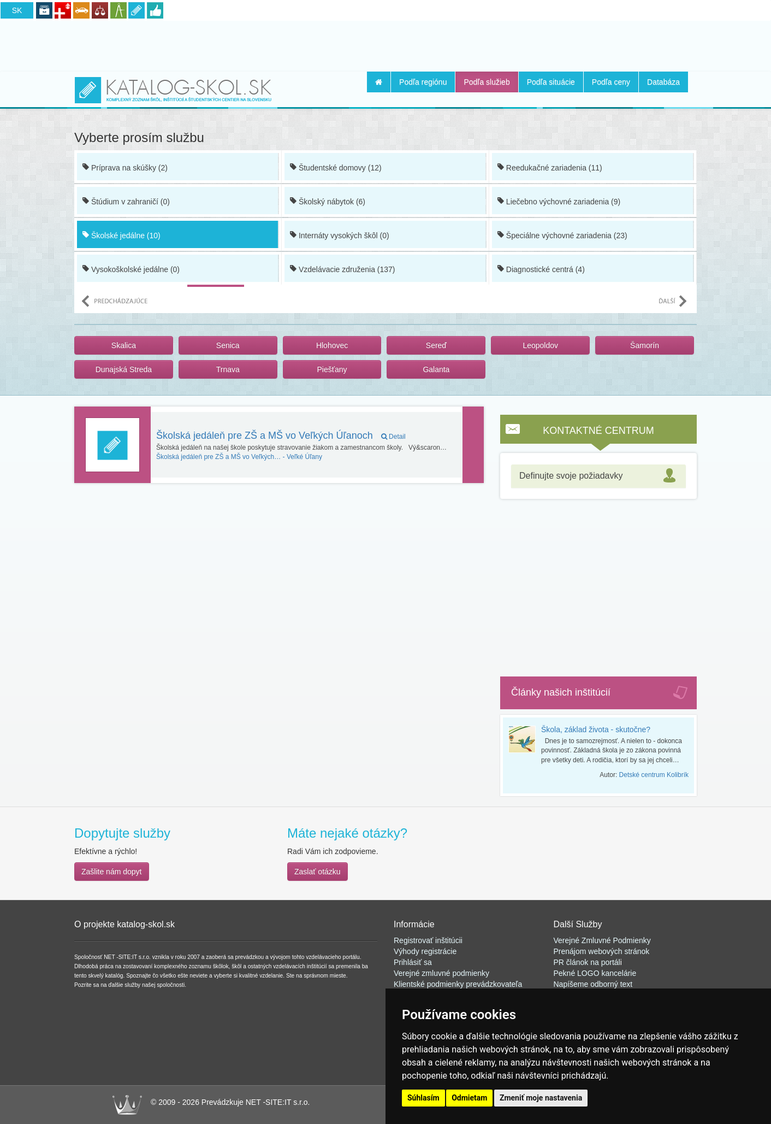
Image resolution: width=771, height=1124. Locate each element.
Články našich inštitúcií (560, 692)
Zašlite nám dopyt (111, 871)
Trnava (228, 369)
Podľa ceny (611, 82)
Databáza (663, 82)
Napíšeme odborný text (593, 984)
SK (17, 10)
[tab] (598, 476)
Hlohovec (332, 345)
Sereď (436, 345)
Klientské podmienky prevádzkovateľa (458, 984)
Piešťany (332, 369)
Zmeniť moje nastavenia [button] (541, 1097)
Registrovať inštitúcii (428, 940)
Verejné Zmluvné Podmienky (602, 940)
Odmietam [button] (469, 1097)
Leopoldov (540, 345)
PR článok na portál (587, 962)
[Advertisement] (385, 44)
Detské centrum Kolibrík (654, 775)
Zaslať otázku (317, 871)
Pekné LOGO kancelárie (595, 973)
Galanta (436, 369)
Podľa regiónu (423, 82)
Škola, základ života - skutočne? (595, 729)
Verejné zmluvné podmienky (441, 973)
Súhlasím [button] (423, 1097)
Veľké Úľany (239, 457)
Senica (228, 345)
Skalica (123, 345)
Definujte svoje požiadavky (570, 475)
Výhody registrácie (425, 951)
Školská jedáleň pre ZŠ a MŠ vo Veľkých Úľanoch (281, 435)
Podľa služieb (486, 82)
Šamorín (644, 345)
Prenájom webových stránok (602, 951)
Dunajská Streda (124, 369)
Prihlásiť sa (413, 962)
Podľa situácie (551, 82)
